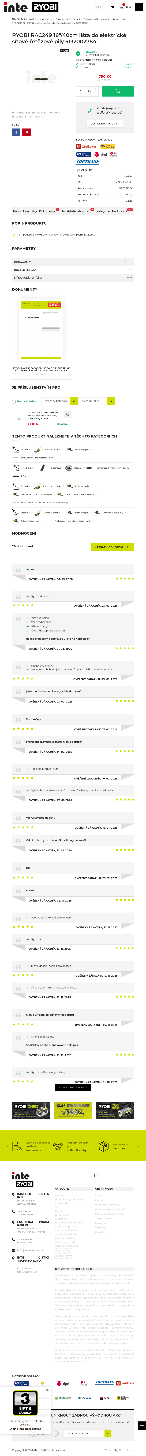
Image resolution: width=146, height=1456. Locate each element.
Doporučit (19, 117)
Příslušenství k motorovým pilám (101, 19)
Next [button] (138, 1142)
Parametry (30, 211)
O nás (98, 1191)
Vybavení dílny (63, 1253)
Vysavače (60, 1214)
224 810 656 (24, 1234)
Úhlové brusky (63, 1244)
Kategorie (103, 211)
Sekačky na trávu (65, 1233)
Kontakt (99, 1227)
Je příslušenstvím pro (78, 210)
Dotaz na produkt (105, 123)
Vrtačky (59, 1191)
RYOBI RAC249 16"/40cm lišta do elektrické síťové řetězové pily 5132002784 (50, 23)
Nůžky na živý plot (65, 1237)
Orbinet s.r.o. (126, 1445)
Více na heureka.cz (73, 1082)
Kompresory (62, 1210)
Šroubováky (61, 1198)
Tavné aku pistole (65, 1221)
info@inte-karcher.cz (30, 1245)
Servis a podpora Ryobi (109, 1209)
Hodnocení (122, 210)
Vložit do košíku (118, 91)
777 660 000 (25, 1210)
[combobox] (59, 396)
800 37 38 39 (109, 112)
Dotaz (55, 113)
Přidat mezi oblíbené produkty (29, 113)
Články (99, 1195)
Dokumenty (49, 210)
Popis (17, 211)
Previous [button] (7, 1142)
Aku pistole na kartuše (68, 1218)
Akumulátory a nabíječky (69, 1194)
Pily (56, 1202)
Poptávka (101, 1218)
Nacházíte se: (19, 19)
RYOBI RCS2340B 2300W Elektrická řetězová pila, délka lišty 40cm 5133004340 (43, 411)
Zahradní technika (65, 1229)
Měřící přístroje (63, 1251)
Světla (58, 1206)
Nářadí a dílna (45, 19)
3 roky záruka (103, 1213)
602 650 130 (24, 1238)
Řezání (76, 19)
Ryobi (129, 200)
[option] (41, 79)
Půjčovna (100, 1223)
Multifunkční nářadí (66, 1225)
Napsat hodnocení (113, 542)
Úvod (31, 19)
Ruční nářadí (62, 1249)
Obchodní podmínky (107, 1200)
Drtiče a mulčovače (66, 1241)
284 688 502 (24, 1206)
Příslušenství (62, 19)
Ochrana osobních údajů (110, 1204)
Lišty (124, 19)
